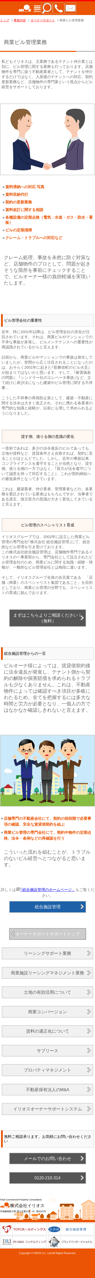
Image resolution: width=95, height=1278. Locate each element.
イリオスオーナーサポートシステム (47, 1109)
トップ (4, 20)
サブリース (47, 1050)
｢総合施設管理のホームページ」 (47, 889)
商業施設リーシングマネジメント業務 (47, 973)
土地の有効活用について (47, 992)
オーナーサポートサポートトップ (47, 934)
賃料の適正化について (47, 1031)
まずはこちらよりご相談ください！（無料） (47, 618)
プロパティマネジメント (47, 1070)
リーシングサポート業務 (47, 953)
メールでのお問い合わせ (47, 1158)
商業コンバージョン (47, 1011)
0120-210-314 (47, 1178)
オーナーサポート (43, 20)
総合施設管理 (48, 906)
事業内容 (20, 20)
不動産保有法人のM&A (47, 1089)
